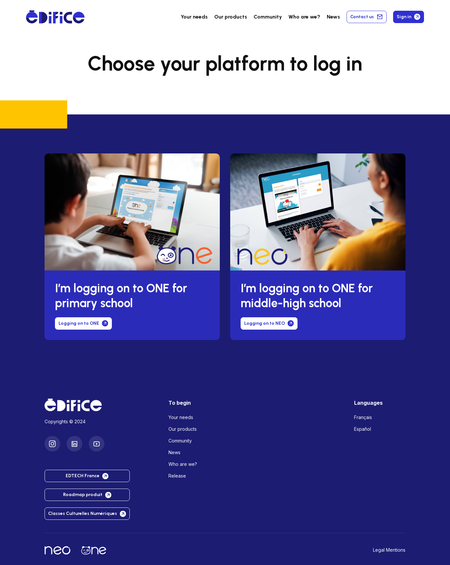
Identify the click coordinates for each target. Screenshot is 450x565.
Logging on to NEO (269, 323)
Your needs (194, 17)
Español (362, 429)
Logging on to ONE (83, 323)
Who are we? (182, 464)
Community (268, 17)
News (333, 17)
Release (177, 476)
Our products (182, 429)
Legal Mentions (389, 550)
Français (363, 417)
